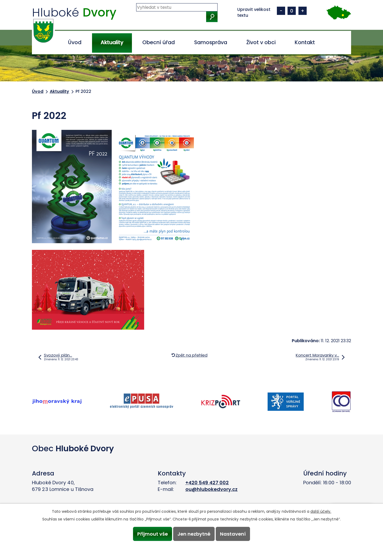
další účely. (320, 511)
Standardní (292, 11)
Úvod (74, 42)
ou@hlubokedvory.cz (211, 489)
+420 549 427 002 (207, 482)
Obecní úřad (158, 42)
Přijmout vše (152, 534)
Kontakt (305, 42)
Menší (281, 11)
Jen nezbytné (193, 534)
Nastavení (233, 534)
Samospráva (210, 42)
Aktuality (112, 42)
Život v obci (261, 42)
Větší (302, 11)
